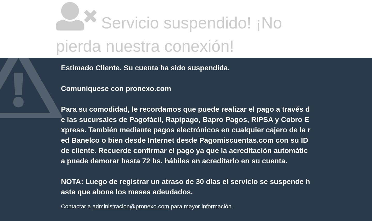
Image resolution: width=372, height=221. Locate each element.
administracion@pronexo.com (130, 206)
